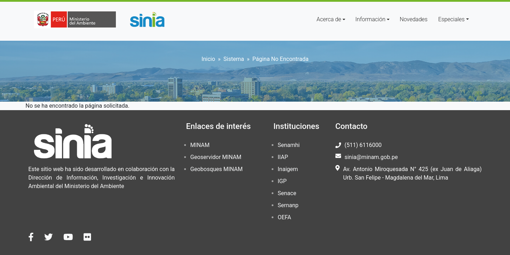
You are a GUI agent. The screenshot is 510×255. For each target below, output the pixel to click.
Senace (287, 193)
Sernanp (288, 205)
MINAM (199, 145)
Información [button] (370, 19)
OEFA (284, 217)
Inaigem (288, 169)
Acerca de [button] (329, 19)
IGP (282, 181)
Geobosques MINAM (216, 169)
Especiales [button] (451, 19)
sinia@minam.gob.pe (371, 157)
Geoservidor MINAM (215, 157)
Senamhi (289, 145)
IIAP (283, 157)
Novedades (413, 19)
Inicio (208, 59)
